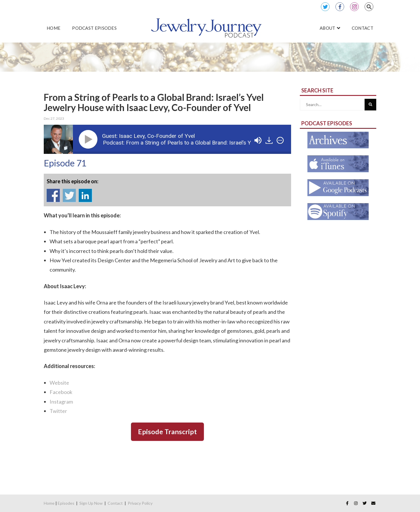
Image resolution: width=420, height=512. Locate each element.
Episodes (66, 503)
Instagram (354, 6)
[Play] (89, 139)
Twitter (325, 6)
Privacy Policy (140, 503)
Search (369, 6)
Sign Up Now (91, 503)
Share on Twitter (69, 195)
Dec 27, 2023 (54, 118)
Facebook (339, 6)
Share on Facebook (53, 195)
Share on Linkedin (85, 195)
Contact (115, 503)
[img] (280, 140)
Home (49, 503)
